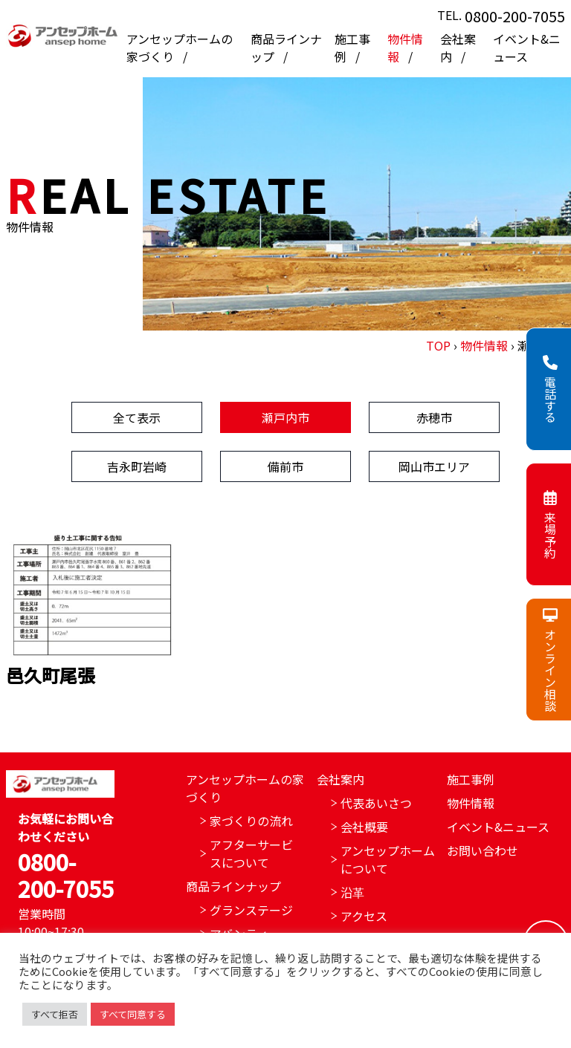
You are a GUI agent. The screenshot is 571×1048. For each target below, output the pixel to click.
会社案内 (340, 779)
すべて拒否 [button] (54, 1014)
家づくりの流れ (251, 821)
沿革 (352, 892)
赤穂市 (434, 417)
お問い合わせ (482, 850)
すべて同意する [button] (133, 1014)
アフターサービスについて (251, 853)
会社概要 (364, 827)
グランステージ (251, 910)
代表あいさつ (376, 803)
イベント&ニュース (527, 47)
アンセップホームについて (388, 859)
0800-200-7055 (515, 16)
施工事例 (470, 779)
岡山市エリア (434, 466)
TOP (438, 345)
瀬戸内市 (285, 417)
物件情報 (484, 345)
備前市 (285, 466)
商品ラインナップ (233, 886)
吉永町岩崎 (137, 466)
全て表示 (137, 417)
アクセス (364, 916)
